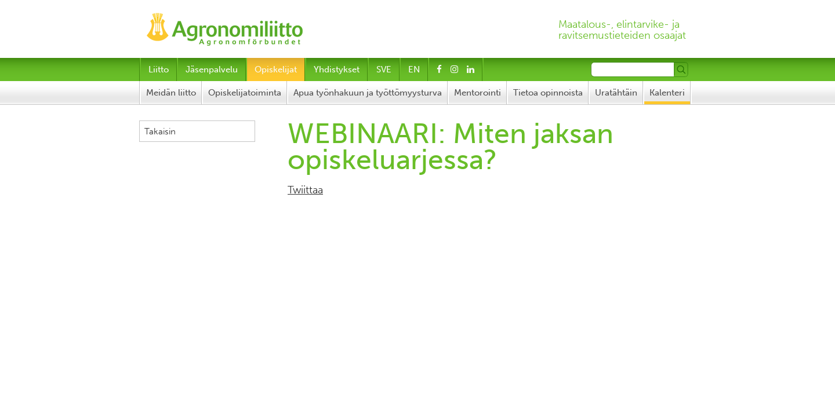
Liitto (158, 69)
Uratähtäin (616, 92)
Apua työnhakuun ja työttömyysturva (367, 92)
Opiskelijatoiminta (244, 92)
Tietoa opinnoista (548, 92)
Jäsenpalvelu (212, 69)
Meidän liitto (171, 92)
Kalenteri (667, 92)
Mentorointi (477, 92)
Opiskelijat (276, 69)
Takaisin (160, 131)
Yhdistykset (337, 69)
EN (414, 69)
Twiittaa (305, 190)
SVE (383, 69)
